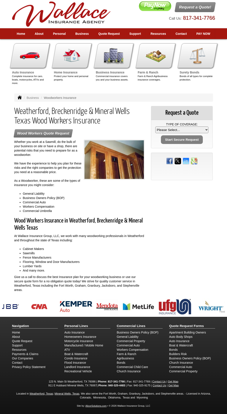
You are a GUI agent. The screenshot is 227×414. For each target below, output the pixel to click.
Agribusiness (125, 358)
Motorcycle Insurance (78, 341)
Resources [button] (158, 33)
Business (33, 98)
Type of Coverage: (182, 124)
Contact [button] (181, 33)
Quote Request (22, 341)
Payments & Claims (25, 354)
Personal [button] (59, 33)
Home (21, 33)
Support (17, 345)
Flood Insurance (75, 362)
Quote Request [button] (109, 33)
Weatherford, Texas (41, 393)
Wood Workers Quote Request (43, 133)
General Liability (127, 336)
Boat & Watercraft (76, 354)
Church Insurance (129, 371)
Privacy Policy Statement (29, 367)
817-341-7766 (199, 18)
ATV (67, 349)
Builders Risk (178, 354)
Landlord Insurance (77, 367)
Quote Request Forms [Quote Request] (186, 326)
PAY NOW (203, 33)
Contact (17, 362)
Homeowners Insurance (80, 336)
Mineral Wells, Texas (67, 393)
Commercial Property (131, 341)
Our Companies (22, 358)
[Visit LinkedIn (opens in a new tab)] (186, 161)
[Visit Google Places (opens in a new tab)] (194, 161)
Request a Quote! (195, 7)
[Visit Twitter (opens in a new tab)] (177, 161)
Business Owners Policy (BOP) (138, 332)
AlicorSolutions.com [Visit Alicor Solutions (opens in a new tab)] (95, 406)
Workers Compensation (132, 349)
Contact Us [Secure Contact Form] (159, 381)
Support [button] (135, 33)
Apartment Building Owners (187, 332)
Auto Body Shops (180, 336)
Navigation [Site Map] (20, 326)
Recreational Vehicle (78, 371)
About (39, 33)
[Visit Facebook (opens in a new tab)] (169, 161)
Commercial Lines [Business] (131, 326)
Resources (19, 349)
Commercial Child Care (132, 367)
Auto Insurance (74, 332)
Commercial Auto (128, 345)
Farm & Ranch (126, 354)
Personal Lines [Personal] (76, 326)
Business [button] (82, 33)
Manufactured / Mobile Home (83, 345)
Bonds (121, 362)
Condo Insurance (75, 358)
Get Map (173, 381)
